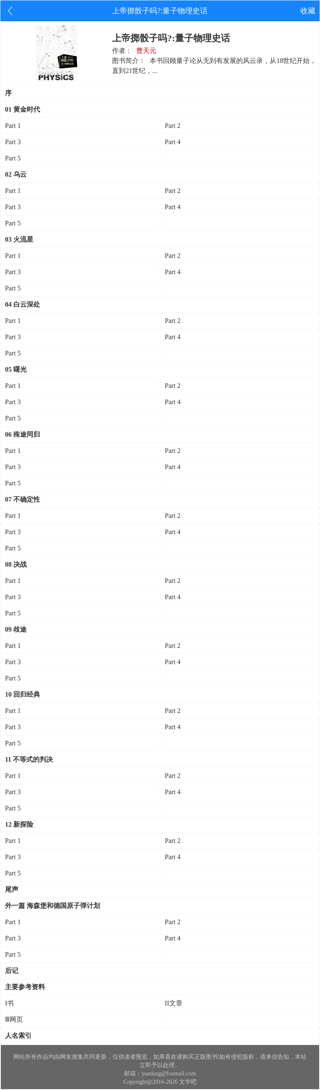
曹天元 (146, 50)
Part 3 (13, 141)
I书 (9, 1003)
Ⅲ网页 (14, 1019)
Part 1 (13, 125)
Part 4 (173, 141)
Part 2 (173, 125)
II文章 (174, 1003)
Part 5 (13, 158)
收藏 (307, 11)
